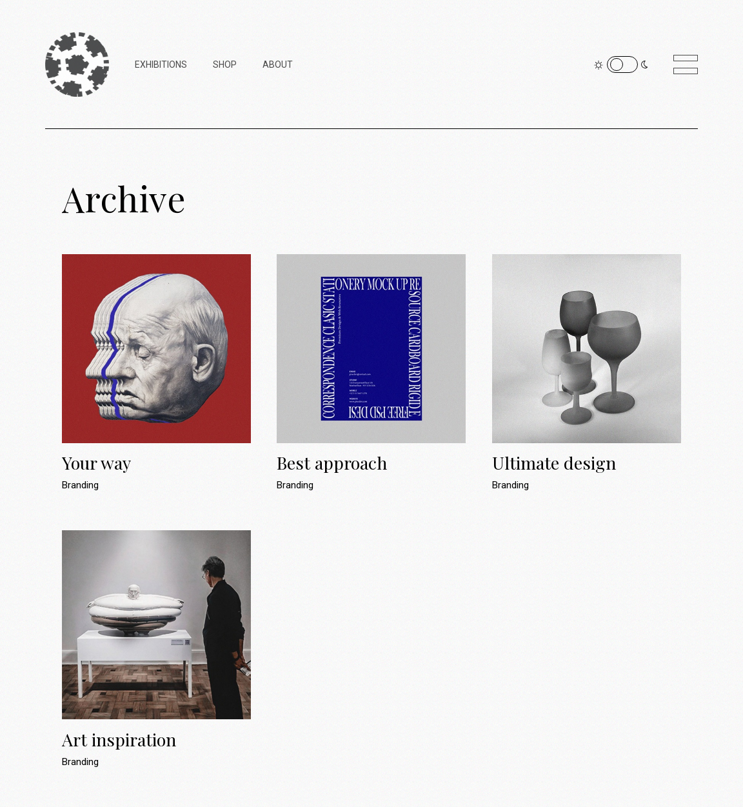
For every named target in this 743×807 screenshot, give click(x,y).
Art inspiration (119, 739)
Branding (80, 485)
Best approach (332, 462)
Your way (96, 462)
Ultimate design (554, 462)
